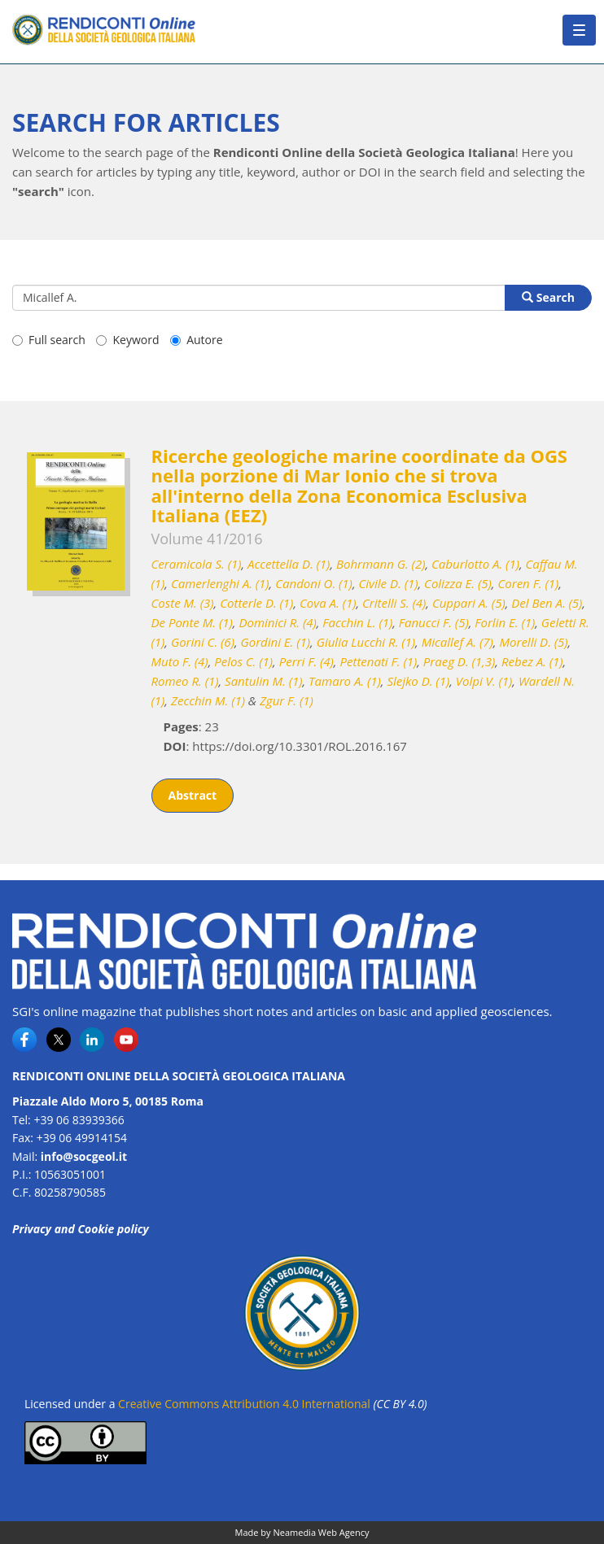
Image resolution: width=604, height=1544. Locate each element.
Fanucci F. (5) (434, 622)
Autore (196, 339)
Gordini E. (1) (276, 642)
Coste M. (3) (182, 603)
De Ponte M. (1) (192, 622)
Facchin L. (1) (357, 622)
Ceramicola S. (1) (196, 564)
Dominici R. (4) (277, 622)
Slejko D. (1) (418, 681)
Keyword (127, 339)
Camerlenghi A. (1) (220, 583)
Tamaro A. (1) (345, 681)
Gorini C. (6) (202, 642)
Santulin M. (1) (263, 681)
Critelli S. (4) (394, 603)
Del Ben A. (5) (546, 603)
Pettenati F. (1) (378, 661)
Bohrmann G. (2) (380, 564)
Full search (48, 339)
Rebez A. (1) (532, 661)
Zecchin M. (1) (208, 700)
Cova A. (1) (328, 603)
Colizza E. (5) (458, 583)
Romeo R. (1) (185, 681)
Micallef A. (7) (457, 642)
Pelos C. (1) (243, 661)
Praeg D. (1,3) (459, 661)
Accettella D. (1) (288, 564)
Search (548, 297)
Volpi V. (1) (484, 681)
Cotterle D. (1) (256, 603)
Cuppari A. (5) (469, 603)
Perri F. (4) (306, 661)
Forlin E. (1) (505, 622)
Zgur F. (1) (286, 700)
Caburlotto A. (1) (475, 564)
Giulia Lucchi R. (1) (366, 642)
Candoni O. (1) (313, 583)
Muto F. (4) (179, 661)
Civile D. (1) (388, 583)
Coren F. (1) (527, 583)
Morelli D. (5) (533, 642)
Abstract (193, 795)
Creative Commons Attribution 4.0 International (244, 1403)
